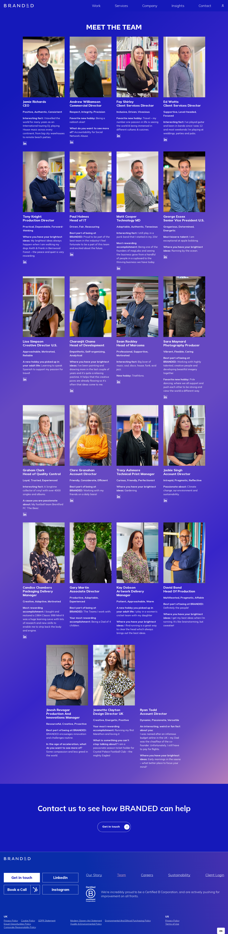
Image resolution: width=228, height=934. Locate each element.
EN (220, 930)
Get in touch (21, 877)
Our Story (94, 875)
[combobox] (221, 931)
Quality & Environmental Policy (86, 923)
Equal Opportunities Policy (17, 923)
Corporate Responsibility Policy (20, 927)
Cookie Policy (28, 920)
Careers (147, 875)
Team (121, 875)
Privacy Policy (11, 920)
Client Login (214, 875)
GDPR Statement (46, 920)
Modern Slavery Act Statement (86, 920)
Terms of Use (172, 923)
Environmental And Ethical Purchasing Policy (128, 920)
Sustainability (179, 875)
